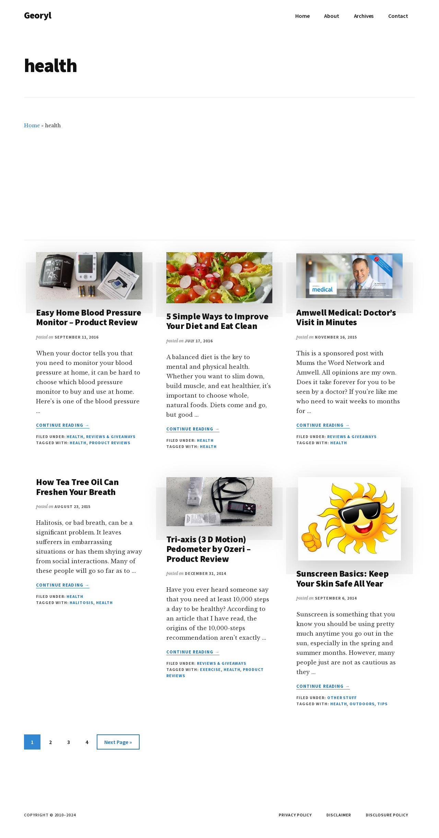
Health (75, 436)
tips (382, 703)
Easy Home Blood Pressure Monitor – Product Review (88, 317)
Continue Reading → (63, 425)
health (78, 442)
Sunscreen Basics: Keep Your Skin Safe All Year (342, 578)
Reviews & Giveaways (110, 436)
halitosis (81, 602)
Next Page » (118, 743)
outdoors (362, 703)
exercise (210, 669)
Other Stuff (342, 697)
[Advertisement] (219, 181)
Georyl (37, 15)
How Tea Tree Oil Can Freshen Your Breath (77, 486)
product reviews (109, 442)
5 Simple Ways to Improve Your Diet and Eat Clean (217, 321)
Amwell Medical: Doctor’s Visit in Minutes (346, 317)
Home (32, 125)
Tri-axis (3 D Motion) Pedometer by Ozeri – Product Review (208, 548)
